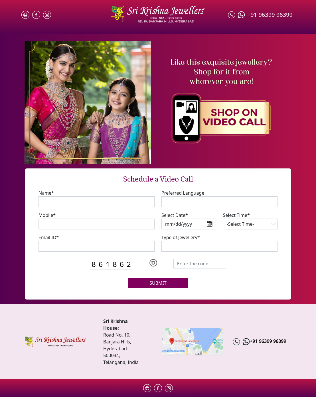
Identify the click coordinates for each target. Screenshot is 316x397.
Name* (46, 193)
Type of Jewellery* (180, 237)
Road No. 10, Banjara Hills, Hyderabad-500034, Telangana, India (121, 348)
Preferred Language (182, 193)
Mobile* (47, 215)
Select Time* (236, 215)
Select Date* (174, 215)
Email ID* (49, 237)
